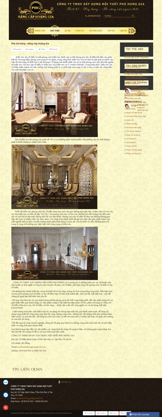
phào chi (130, 102)
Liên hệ (123, 31)
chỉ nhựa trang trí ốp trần (136, 64)
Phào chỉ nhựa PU (133, 155)
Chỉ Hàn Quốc (95, 31)
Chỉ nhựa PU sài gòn (134, 77)
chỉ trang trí (131, 143)
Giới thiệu (55, 31)
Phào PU (80, 31)
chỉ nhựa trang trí (133, 68)
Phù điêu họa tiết (133, 205)
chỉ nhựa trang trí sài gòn (136, 55)
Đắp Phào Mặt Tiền (134, 181)
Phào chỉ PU (131, 147)
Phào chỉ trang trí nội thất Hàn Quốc (136, 73)
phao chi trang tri (133, 136)
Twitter (42, 49)
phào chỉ (130, 121)
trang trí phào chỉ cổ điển (136, 91)
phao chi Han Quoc (134, 114)
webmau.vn (68, 413)
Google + (30, 49)
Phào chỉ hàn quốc (134, 151)
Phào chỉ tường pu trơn (136, 177)
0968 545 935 (142, 253)
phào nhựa (130, 110)
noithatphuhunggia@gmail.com (32, 347)
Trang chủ (39, 31)
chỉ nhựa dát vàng (133, 129)
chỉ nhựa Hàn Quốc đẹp (136, 117)
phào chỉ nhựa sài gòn (135, 106)
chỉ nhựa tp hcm (133, 87)
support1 (141, 241)
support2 (141, 256)
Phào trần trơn (132, 190)
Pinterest (54, 49)
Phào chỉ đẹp (131, 125)
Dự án (67, 31)
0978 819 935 (142, 238)
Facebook (17, 49)
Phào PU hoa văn (133, 198)
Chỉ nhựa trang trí (133, 132)
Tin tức (111, 31)
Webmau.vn (65, 382)
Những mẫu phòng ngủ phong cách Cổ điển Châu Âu (135, 97)
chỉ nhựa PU (131, 140)
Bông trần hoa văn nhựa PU (135, 186)
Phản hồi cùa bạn (139, 414)
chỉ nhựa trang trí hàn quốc (134, 82)
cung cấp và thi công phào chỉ (136, 59)
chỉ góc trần (131, 213)
